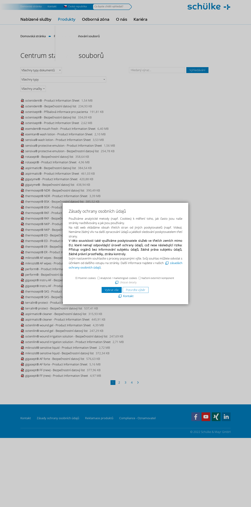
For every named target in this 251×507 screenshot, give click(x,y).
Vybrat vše (112, 290)
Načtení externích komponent (158, 278)
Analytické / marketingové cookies (118, 278)
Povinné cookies (87, 278)
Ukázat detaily (128, 282)
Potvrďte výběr (135, 290)
